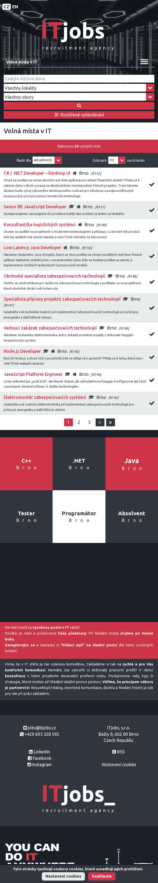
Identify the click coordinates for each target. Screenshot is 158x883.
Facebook (42, 758)
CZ (7, 6)
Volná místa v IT (21, 62)
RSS (121, 751)
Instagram (42, 764)
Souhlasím (102, 876)
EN (15, 6)
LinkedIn (42, 751)
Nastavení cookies (63, 876)
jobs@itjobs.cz (42, 727)
